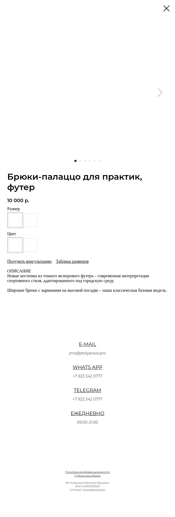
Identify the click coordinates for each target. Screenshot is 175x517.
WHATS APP (87, 367)
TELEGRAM (87, 390)
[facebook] (77, 503)
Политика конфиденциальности (87, 472)
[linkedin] (98, 503)
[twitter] (87, 503)
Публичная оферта (87, 475)
